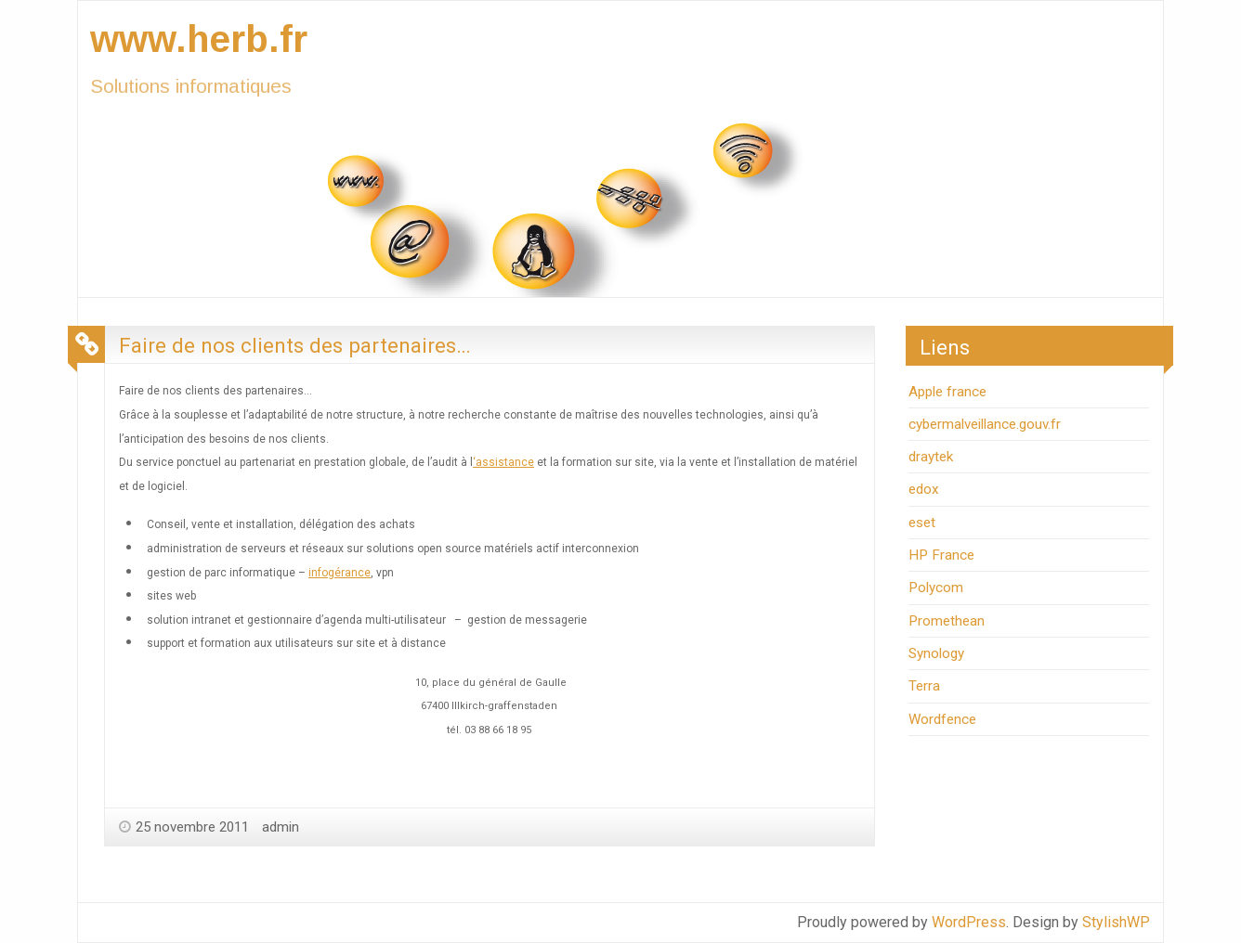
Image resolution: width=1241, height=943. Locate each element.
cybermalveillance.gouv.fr (984, 424)
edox (923, 489)
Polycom (935, 587)
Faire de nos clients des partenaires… (295, 345)
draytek (930, 456)
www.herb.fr (198, 39)
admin (280, 827)
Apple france (947, 391)
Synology (936, 653)
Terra (924, 686)
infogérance (339, 572)
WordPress (969, 922)
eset (921, 522)
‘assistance (503, 462)
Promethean (946, 621)
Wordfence (942, 719)
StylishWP (1116, 922)
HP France (941, 555)
